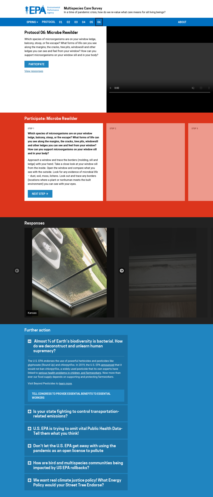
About (182, 22)
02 (68, 22)
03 (76, 22)
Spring (32, 22)
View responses (33, 71)
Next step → (40, 194)
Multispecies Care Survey (83, 8)
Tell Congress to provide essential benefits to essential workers (71, 396)
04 (83, 22)
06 (99, 22)
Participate (36, 64)
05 (91, 22)
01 (60, 22)
